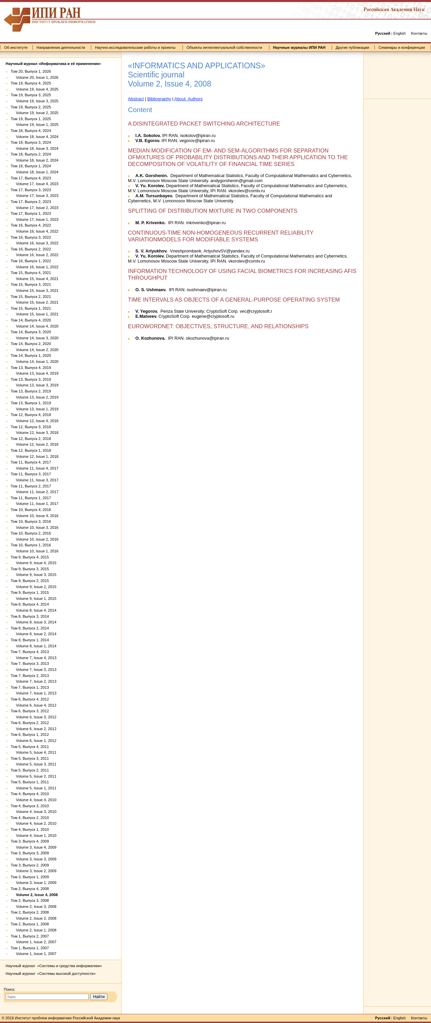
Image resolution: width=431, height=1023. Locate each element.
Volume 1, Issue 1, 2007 (34, 954)
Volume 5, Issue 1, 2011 (34, 788)
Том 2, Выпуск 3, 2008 (30, 900)
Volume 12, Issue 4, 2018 (35, 421)
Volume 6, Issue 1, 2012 (34, 741)
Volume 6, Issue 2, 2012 (34, 729)
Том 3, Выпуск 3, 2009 (30, 853)
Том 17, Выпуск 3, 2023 (31, 190)
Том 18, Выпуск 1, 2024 (31, 166)
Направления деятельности (61, 47)
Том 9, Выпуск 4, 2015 (30, 557)
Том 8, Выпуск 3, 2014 (30, 616)
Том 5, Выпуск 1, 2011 (30, 782)
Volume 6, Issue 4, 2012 (34, 705)
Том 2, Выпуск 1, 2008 (30, 924)
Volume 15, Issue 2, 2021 (35, 302)
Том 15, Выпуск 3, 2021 (31, 284)
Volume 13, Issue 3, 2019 (35, 385)
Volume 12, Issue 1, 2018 (35, 456)
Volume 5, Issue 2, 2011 (34, 776)
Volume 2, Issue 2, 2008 (34, 918)
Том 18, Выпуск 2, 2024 (31, 154)
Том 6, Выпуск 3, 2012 (30, 711)
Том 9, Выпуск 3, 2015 (30, 569)
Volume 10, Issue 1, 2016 (35, 551)
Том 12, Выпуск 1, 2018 (31, 450)
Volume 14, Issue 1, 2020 (35, 362)
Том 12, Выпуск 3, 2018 (31, 427)
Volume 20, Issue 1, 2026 (35, 77)
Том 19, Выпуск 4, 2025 (31, 83)
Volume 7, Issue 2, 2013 (34, 681)
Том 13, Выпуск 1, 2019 (31, 403)
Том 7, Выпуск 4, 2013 (30, 652)
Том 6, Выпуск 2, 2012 (30, 723)
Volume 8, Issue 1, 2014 (34, 646)
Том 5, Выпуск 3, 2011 (30, 758)
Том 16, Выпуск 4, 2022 (31, 225)
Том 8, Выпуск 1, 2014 (30, 640)
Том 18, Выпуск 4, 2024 (31, 131)
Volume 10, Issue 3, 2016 (35, 527)
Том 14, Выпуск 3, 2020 (31, 332)
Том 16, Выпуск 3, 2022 (31, 237)
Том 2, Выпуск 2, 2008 (30, 912)
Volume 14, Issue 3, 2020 (35, 338)
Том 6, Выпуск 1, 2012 (30, 734)
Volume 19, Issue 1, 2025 (35, 125)
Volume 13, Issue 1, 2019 (35, 409)
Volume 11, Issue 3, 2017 (35, 480)
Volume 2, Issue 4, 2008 (34, 895)
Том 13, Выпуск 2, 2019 (31, 391)
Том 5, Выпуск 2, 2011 (30, 770)
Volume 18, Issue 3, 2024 (35, 148)
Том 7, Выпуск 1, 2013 (30, 687)
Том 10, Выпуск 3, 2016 (31, 521)
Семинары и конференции (401, 47)
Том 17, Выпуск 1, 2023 (31, 213)
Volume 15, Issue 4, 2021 (35, 279)
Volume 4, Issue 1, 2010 (34, 835)
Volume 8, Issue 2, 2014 (34, 634)
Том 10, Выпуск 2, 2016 (31, 533)
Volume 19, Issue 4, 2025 (35, 89)
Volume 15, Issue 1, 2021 (35, 314)
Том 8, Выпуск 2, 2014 (30, 628)
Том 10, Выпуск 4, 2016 (31, 510)
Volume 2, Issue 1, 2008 (34, 930)
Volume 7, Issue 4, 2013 (34, 658)
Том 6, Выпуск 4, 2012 (30, 699)
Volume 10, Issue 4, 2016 (35, 516)
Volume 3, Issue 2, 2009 (34, 871)
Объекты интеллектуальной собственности (224, 47)
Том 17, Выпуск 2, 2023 (31, 202)
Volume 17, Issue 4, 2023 (35, 184)
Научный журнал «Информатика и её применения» (53, 64)
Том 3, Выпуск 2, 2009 (30, 865)
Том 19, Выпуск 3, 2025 (31, 95)
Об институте (16, 47)
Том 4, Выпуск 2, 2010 (30, 818)
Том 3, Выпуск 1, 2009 (30, 877)
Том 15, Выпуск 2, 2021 (31, 297)
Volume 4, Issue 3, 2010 (34, 812)
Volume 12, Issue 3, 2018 (35, 433)
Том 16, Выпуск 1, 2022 (31, 261)
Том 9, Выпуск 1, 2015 (30, 592)
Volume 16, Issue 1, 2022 (35, 267)
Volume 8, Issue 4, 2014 (34, 610)
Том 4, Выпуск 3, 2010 (30, 806)
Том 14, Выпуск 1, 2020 (31, 355)
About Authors (188, 98)
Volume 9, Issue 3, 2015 (34, 575)
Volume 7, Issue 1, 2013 (34, 693)
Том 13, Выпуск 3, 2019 (31, 379)
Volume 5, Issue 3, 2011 (34, 764)
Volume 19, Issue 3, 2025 (35, 101)
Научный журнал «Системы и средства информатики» (54, 966)
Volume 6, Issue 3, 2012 (34, 717)
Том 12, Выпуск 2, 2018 (31, 439)
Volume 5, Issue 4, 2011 (34, 752)
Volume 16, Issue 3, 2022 (35, 243)
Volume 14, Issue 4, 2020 (35, 326)
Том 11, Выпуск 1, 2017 (31, 498)
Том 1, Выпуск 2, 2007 (30, 936)
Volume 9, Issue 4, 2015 (34, 563)
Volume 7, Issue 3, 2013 (34, 670)
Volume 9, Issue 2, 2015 (34, 587)
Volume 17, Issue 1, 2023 (35, 219)
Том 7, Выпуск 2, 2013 (30, 676)
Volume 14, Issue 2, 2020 (35, 350)
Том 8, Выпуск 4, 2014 (30, 604)
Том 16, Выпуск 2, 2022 (31, 249)
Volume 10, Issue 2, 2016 (35, 539)
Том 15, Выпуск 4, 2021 (31, 273)
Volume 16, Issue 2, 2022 (35, 255)
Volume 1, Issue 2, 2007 (34, 942)
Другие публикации (352, 47)
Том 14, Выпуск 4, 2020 (31, 320)
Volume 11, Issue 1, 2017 (35, 504)
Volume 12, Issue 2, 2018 (35, 444)
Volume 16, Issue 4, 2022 (35, 231)
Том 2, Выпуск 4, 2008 (30, 889)
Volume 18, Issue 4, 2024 (35, 137)
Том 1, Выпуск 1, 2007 (30, 948)
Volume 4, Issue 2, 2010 (34, 823)
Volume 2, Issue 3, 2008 (34, 907)
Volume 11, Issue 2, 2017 (35, 492)
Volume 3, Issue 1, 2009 (34, 883)
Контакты (419, 33)
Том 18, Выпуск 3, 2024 (31, 142)
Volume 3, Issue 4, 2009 (34, 847)
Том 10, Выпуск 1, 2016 (31, 545)
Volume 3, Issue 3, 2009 (34, 859)
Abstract (136, 98)
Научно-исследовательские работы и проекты (135, 47)
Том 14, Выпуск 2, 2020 (31, 344)
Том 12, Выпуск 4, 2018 (31, 415)
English (399, 33)
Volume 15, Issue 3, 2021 (35, 290)
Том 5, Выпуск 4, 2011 (30, 747)
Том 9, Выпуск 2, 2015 (30, 581)
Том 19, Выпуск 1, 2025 (31, 119)
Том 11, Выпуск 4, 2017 (31, 462)
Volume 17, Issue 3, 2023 (35, 196)
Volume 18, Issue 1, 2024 (35, 172)
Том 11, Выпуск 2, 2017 (31, 486)
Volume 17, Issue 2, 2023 (35, 208)
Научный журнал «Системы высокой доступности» (51, 973)
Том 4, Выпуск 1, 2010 (30, 829)
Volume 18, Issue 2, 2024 (35, 160)
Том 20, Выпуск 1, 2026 (31, 71)
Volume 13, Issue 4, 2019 (35, 373)
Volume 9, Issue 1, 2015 (34, 598)
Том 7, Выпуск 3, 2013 (30, 663)
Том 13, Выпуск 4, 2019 (31, 368)
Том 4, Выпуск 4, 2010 (30, 794)
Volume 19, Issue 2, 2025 (35, 113)
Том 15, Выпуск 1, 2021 (31, 308)
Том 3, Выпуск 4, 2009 (30, 841)
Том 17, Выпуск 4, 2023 (31, 178)
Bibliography (159, 98)
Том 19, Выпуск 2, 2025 (31, 107)
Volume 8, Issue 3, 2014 (34, 622)
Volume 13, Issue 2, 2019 (35, 397)
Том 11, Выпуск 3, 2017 (31, 474)
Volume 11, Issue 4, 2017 (35, 468)
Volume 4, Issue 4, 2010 (34, 800)
